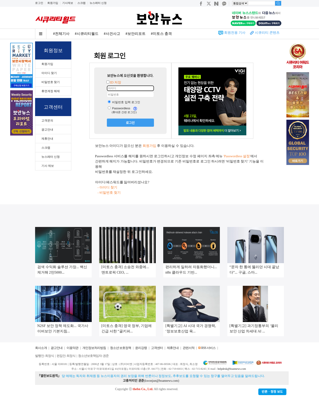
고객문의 (47, 120)
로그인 (39, 3)
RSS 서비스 (208, 348)
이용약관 (72, 348)
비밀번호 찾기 (50, 82)
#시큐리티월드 (86, 34)
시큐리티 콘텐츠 (267, 32)
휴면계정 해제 (50, 91)
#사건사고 (112, 34)
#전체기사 (61, 34)
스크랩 (81, 3)
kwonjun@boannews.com (161, 380)
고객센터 (157, 348)
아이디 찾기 (49, 73)
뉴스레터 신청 (98, 3)
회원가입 (52, 3)
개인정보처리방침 (94, 348)
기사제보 (67, 3)
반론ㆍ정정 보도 (272, 391)
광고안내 (47, 129)
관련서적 (188, 348)
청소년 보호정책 (120, 348)
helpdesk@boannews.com (232, 368)
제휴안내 (47, 138)
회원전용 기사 (234, 32)
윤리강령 (141, 348)
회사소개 (41, 348)
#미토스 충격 (161, 34)
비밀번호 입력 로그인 (124, 102)
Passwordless (119, 108)
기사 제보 (47, 165)
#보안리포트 (136, 34)
